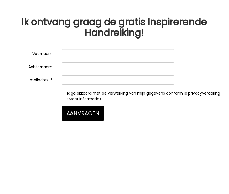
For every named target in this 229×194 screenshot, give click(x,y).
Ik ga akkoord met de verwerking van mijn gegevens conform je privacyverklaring (141, 96)
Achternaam (40, 67)
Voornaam (42, 53)
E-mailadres (37, 80)
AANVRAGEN (82, 113)
